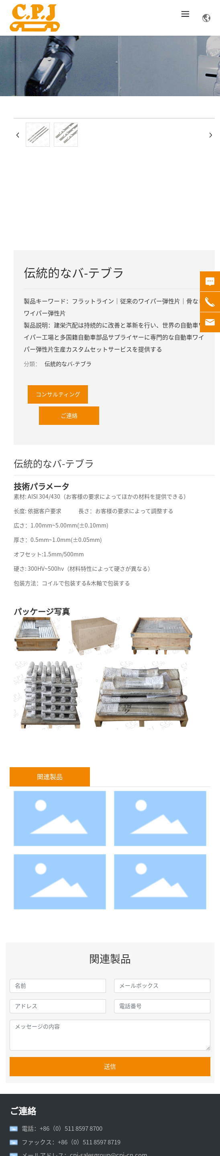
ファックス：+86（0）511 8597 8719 (71, 1142)
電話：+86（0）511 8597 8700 (62, 1129)
